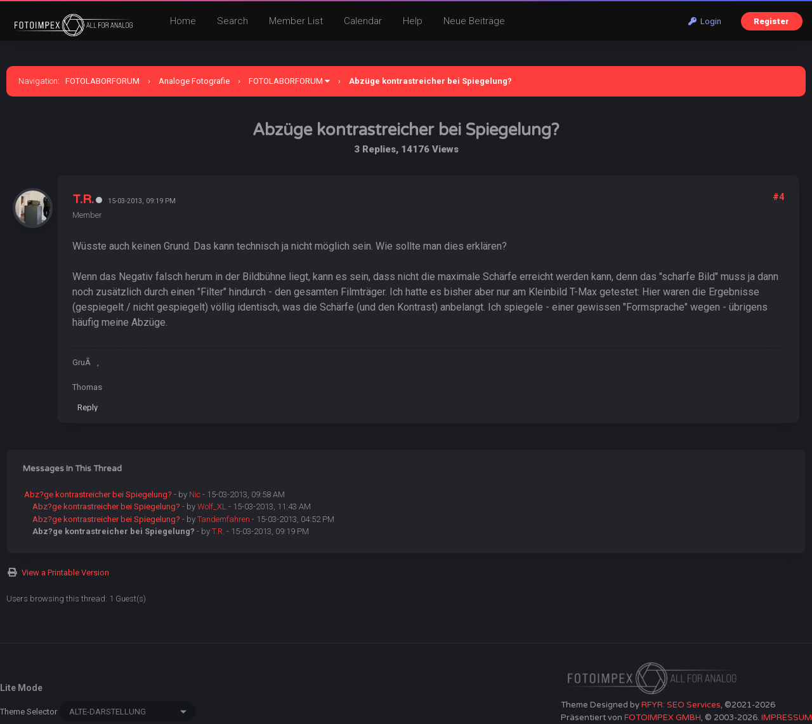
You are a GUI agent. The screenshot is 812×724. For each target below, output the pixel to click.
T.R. (83, 199)
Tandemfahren (223, 519)
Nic (194, 494)
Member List (296, 21)
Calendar (363, 21)
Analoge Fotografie (194, 81)
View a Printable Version (65, 572)
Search (232, 21)
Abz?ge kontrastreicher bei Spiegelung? (98, 494)
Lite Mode (21, 688)
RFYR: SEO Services (681, 705)
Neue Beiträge (474, 21)
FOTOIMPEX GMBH (662, 718)
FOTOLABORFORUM (102, 81)
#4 (778, 197)
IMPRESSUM (786, 718)
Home (183, 21)
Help (412, 21)
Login (704, 21)
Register (771, 21)
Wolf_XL (211, 506)
